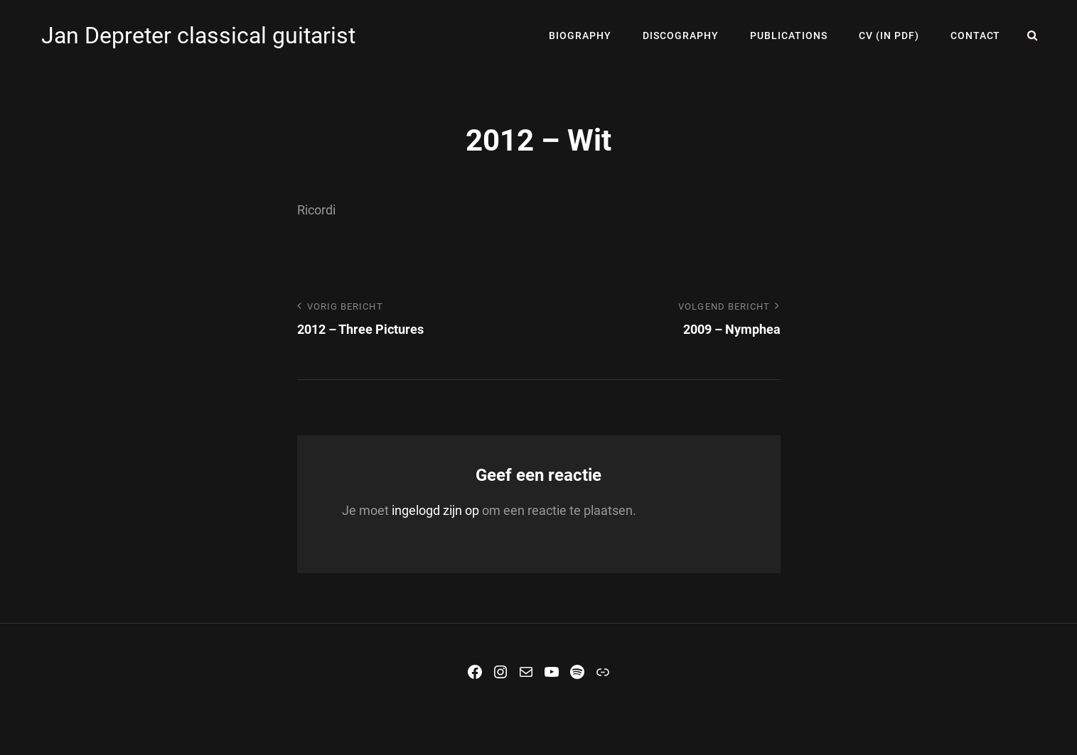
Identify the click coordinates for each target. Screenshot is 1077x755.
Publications (788, 35)
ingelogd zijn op (435, 510)
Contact (975, 35)
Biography (580, 35)
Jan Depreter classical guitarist (198, 35)
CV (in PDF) (889, 35)
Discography (681, 35)
